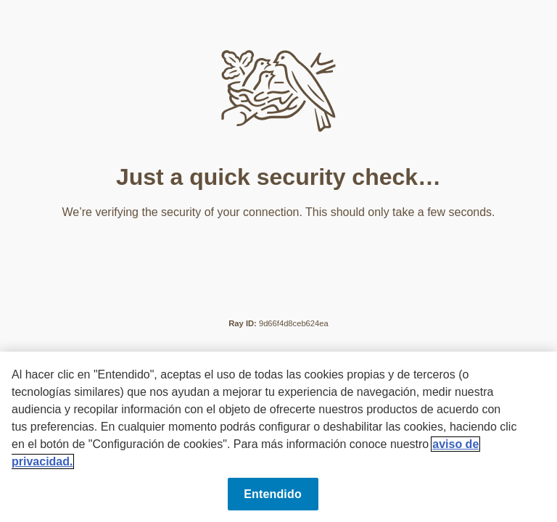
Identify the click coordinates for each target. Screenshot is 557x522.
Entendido (273, 494)
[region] (278, 437)
